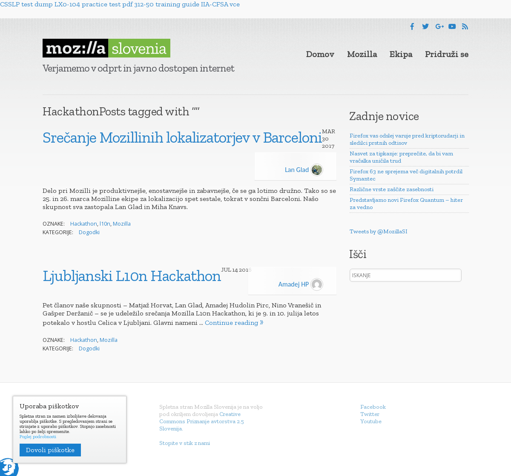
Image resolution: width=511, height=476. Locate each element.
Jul (226, 269)
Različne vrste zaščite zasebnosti (391, 189)
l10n (105, 223)
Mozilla (362, 54)
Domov (320, 54)
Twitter (369, 414)
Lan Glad (304, 170)
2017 (328, 145)
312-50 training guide (166, 4)
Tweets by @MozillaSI (379, 231)
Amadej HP (300, 284)
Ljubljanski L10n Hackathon (132, 275)
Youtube (371, 421)
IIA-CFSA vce (220, 4)
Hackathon (83, 223)
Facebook (373, 406)
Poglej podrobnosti (38, 436)
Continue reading (231, 322)
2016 (245, 269)
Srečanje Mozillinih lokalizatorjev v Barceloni (182, 137)
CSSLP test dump (26, 4)
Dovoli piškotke (50, 450)
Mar (328, 131)
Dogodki (89, 232)
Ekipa (401, 54)
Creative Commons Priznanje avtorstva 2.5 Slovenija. (201, 421)
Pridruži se (446, 54)
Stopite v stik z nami (184, 443)
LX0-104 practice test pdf (93, 4)
